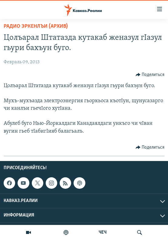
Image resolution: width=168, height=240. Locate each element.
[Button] (150, 74)
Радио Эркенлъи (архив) (36, 26)
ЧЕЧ (103, 232)
